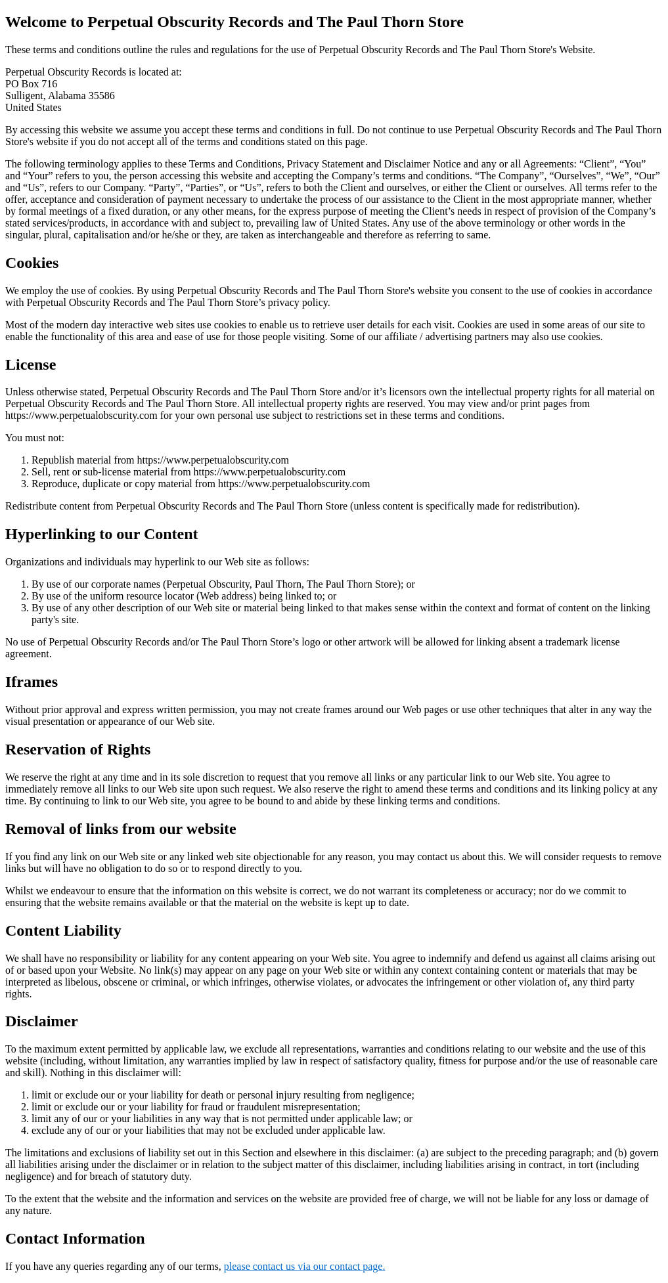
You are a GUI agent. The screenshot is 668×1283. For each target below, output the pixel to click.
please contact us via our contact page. (305, 1266)
